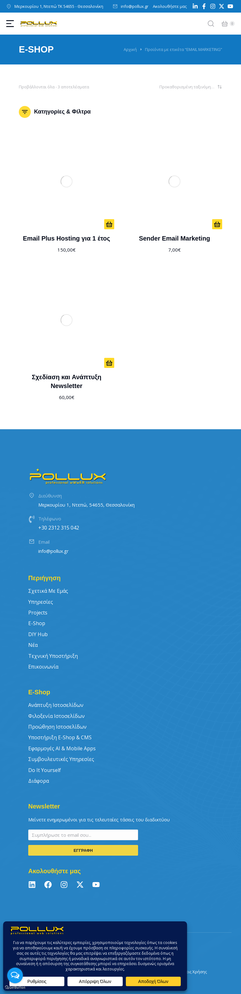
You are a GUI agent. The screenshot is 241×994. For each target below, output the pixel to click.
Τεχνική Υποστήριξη (53, 655)
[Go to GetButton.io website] (15, 988)
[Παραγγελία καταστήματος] (190, 86)
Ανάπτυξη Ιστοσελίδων (55, 705)
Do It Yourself (44, 770)
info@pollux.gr (134, 6)
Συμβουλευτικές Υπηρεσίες (61, 759)
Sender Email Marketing (174, 238)
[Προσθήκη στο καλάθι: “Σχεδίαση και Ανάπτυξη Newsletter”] (109, 363)
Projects (37, 612)
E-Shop (36, 623)
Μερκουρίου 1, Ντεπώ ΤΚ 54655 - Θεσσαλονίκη (58, 6)
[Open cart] (224, 23)
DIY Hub (38, 634)
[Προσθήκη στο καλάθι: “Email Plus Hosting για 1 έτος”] (109, 224)
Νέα (33, 644)
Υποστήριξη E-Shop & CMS (60, 737)
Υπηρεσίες (40, 601)
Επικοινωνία (43, 666)
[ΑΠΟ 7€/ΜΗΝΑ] (217, 224)
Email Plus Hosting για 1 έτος (66, 238)
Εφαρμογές (62, 748)
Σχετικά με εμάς (48, 590)
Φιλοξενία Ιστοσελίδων (56, 716)
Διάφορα (38, 780)
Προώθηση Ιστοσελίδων (57, 726)
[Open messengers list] (15, 975)
